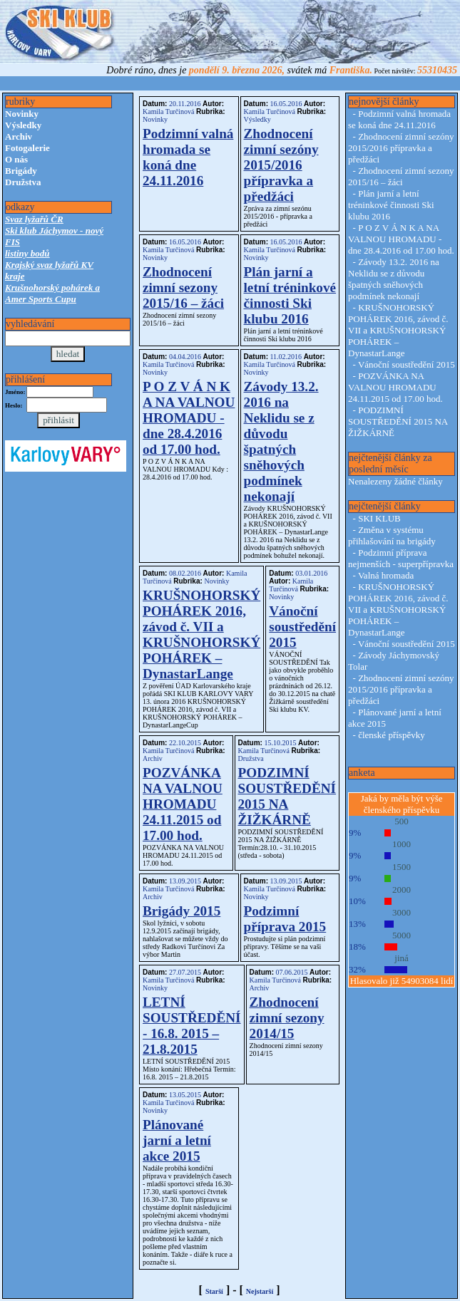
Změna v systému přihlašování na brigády (392, 535)
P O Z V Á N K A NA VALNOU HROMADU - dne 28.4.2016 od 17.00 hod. (189, 418)
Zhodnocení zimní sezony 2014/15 (287, 1018)
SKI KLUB (379, 518)
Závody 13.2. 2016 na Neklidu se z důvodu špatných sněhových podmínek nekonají (281, 441)
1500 (401, 866)
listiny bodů (27, 253)
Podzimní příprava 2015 (285, 918)
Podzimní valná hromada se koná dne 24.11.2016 (188, 157)
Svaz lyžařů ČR (34, 219)
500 (401, 821)
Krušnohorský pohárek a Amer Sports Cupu (52, 293)
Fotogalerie (27, 147)
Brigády (21, 170)
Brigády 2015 (181, 910)
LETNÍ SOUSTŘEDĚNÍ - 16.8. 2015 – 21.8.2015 (192, 1026)
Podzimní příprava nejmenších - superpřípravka (401, 558)
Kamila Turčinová (169, 111)
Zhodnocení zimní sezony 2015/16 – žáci (183, 287)
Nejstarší (259, 1291)
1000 (401, 844)
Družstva (23, 182)
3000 (401, 912)
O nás (16, 159)
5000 (401, 935)
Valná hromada (386, 575)
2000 (401, 889)
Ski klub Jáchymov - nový (54, 230)
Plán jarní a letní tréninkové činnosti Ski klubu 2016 (290, 295)
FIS (12, 242)
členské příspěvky (391, 735)
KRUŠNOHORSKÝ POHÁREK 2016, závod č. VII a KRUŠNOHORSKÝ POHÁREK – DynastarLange (201, 634)
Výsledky (23, 125)
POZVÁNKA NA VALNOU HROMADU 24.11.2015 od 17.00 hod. (183, 804)
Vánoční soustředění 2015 (302, 626)
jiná (401, 958)
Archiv (18, 136)
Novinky (22, 113)
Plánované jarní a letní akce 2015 (177, 1140)
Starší (214, 1291)
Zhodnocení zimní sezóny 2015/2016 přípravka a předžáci (281, 165)
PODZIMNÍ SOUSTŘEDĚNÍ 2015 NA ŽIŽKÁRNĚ (287, 796)
